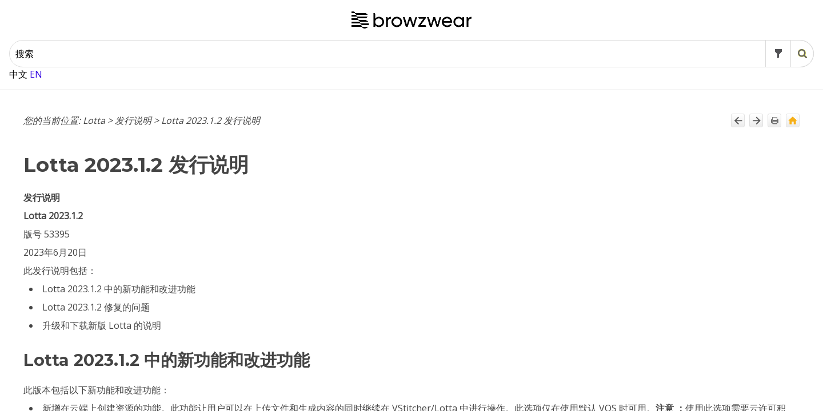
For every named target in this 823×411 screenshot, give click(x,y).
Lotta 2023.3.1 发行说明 (82, 222)
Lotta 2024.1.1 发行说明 (82, 170)
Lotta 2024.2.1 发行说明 (82, 101)
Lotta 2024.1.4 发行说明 (82, 118)
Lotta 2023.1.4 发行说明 (82, 367)
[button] (607, 28)
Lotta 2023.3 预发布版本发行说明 (96, 245)
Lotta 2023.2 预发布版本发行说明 (96, 327)
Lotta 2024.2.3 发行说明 (82, 66)
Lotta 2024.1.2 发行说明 (82, 153)
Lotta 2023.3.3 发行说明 (82, 188)
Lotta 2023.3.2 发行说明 (82, 205)
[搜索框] (443, 28)
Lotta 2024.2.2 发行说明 (82, 83)
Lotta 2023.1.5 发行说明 (82, 350)
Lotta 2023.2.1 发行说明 (82, 303)
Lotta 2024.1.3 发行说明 (82, 135)
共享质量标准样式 (497, 402)
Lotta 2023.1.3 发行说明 (82, 385)
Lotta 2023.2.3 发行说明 (82, 269)
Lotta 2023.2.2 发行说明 (82, 286)
